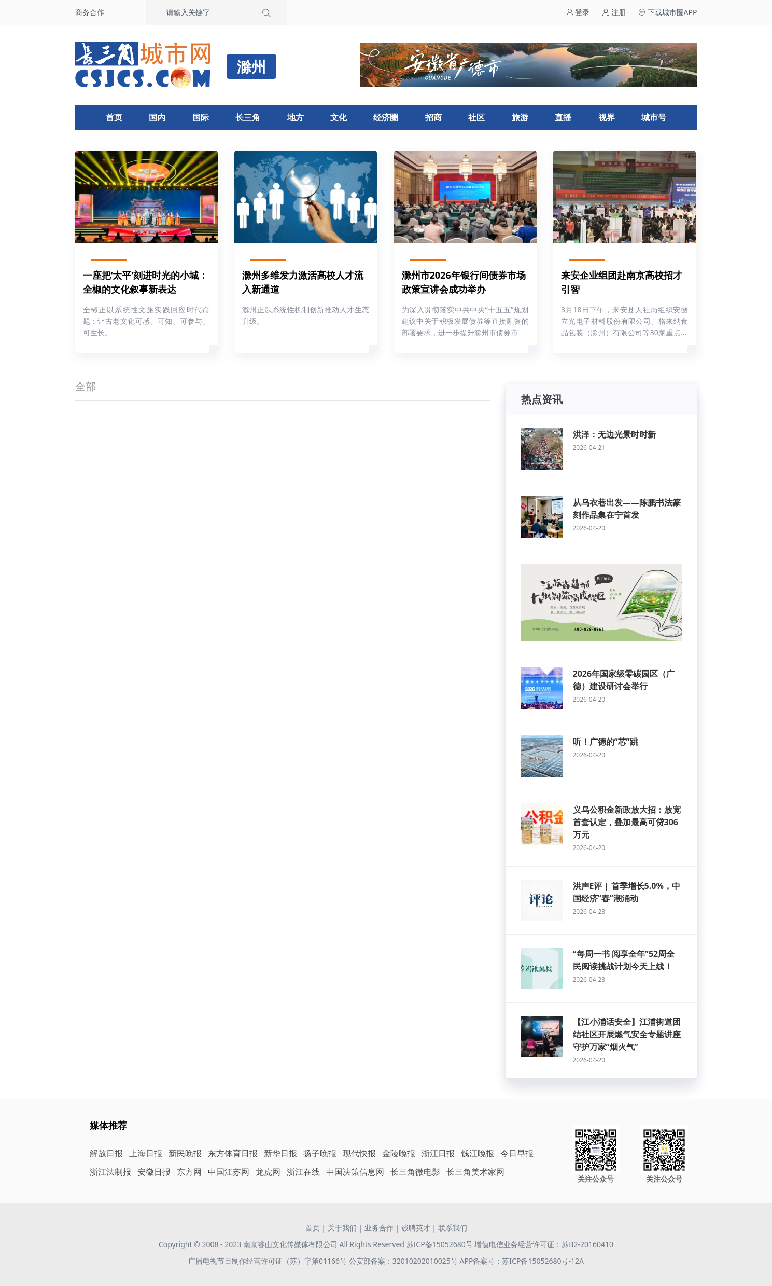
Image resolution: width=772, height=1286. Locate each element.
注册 (614, 12)
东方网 (189, 1172)
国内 (157, 117)
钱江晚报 (477, 1153)
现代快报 (359, 1153)
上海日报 (145, 1153)
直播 (563, 117)
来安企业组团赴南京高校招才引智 (621, 282)
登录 (578, 12)
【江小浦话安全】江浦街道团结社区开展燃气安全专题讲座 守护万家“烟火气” (627, 1034)
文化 (338, 117)
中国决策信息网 (355, 1172)
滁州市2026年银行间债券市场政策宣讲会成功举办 (464, 282)
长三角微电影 (415, 1172)
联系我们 (452, 1228)
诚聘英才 (415, 1228)
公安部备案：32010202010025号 (404, 1261)
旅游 (520, 117)
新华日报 (280, 1153)
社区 (476, 117)
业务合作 (379, 1228)
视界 (606, 117)
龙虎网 (268, 1172)
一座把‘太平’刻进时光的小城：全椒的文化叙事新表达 (145, 282)
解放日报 (106, 1153)
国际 (200, 117)
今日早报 (517, 1153)
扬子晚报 (319, 1153)
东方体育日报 (233, 1153)
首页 (114, 117)
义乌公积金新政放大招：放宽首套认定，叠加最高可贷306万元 (627, 822)
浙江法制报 (110, 1172)
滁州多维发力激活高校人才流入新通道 (302, 282)
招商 (433, 117)
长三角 (247, 117)
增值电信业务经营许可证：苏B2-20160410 (543, 1244)
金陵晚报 (398, 1153)
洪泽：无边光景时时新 (614, 434)
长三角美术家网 (475, 1172)
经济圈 (385, 117)
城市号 (653, 117)
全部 (85, 386)
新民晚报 (185, 1153)
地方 (295, 117)
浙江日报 (438, 1153)
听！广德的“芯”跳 (605, 741)
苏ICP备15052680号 (439, 1244)
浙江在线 (303, 1172)
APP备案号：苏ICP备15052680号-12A (521, 1261)
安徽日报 (154, 1172)
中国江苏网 (228, 1172)
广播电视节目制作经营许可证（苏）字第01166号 (268, 1261)
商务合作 (89, 12)
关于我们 (342, 1228)
